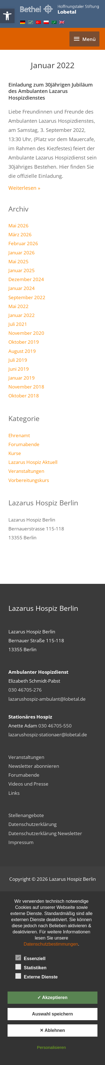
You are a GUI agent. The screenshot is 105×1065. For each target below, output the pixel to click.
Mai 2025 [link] (18, 261)
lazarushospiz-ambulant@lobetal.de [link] (47, 698)
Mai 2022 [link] (18, 306)
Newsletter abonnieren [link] (33, 766)
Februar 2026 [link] (23, 243)
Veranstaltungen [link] (26, 471)
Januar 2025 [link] (21, 270)
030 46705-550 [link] (55, 725)
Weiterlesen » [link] (24, 188)
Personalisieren (51, 1047)
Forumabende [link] (23, 444)
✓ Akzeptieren (52, 997)
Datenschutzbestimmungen (51, 944)
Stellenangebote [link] (26, 815)
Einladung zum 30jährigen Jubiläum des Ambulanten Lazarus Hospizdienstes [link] (50, 91)
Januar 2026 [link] (21, 252)
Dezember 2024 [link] (26, 279)
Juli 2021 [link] (17, 324)
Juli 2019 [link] (17, 359)
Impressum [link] (21, 842)
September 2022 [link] (26, 297)
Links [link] (14, 792)
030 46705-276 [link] (25, 689)
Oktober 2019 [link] (23, 341)
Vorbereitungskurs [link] (28, 480)
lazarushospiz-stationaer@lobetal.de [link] (47, 734)
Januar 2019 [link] (21, 377)
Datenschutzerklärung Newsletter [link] (45, 833)
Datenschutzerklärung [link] (32, 824)
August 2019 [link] (22, 351)
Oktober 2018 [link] (23, 395)
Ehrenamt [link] (19, 435)
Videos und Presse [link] (28, 783)
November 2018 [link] (26, 386)
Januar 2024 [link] (21, 288)
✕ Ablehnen (52, 1030)
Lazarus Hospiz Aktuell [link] (32, 462)
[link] (7, 16)
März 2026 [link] (20, 234)
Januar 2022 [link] (21, 315)
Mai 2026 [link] (18, 225)
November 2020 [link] (26, 332)
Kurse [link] (14, 453)
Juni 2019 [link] (18, 368)
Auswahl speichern (52, 1014)
